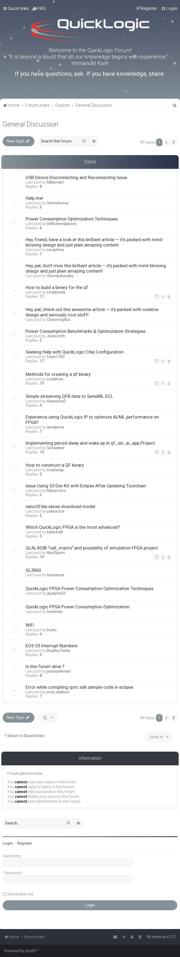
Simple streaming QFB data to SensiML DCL (69, 396)
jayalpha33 (56, 593)
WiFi (30, 625)
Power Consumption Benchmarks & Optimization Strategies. (86, 331)
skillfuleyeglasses (62, 224)
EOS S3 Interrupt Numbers (51, 645)
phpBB (30, 951)
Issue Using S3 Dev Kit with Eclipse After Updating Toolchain (86, 485)
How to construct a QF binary (55, 465)
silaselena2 (56, 401)
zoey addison (58, 692)
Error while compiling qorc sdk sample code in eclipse (79, 687)
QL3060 (33, 570)
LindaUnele (56, 292)
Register (24, 843)
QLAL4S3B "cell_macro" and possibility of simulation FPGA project (92, 548)
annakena (55, 427)
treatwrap (55, 470)
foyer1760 (56, 357)
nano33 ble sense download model (60, 506)
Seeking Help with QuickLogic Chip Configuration (74, 352)
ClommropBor (59, 319)
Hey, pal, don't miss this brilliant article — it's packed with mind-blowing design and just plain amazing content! (96, 268)
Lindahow (55, 379)
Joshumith (56, 336)
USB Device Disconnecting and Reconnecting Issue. (77, 177)
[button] (173, 142)
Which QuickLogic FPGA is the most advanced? (73, 527)
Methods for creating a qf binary (58, 374)
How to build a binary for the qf (57, 287)
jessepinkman (58, 671)
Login (8, 843)
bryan (52, 630)
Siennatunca (57, 203)
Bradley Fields (58, 650)
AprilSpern (56, 553)
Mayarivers (56, 490)
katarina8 (55, 532)
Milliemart (55, 182)
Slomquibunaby (60, 276)
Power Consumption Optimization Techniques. (72, 219)
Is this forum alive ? (45, 666)
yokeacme (56, 511)
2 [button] (166, 142)
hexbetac (55, 611)
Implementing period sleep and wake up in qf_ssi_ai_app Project (90, 443)
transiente (55, 575)
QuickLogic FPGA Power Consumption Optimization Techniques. (90, 588)
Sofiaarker (56, 448)
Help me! (34, 198)
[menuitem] (39, 8)
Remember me (20, 894)
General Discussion (30, 124)
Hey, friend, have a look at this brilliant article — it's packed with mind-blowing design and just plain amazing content (95, 242)
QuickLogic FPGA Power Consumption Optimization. (78, 606)
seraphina (55, 250)
